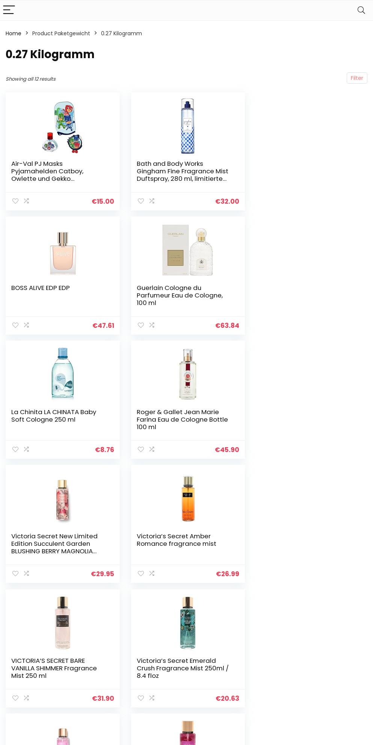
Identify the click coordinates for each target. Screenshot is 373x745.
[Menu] (9, 10)
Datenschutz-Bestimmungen (333, 645)
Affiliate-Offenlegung (330, 672)
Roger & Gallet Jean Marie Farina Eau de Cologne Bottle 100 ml (305, 295)
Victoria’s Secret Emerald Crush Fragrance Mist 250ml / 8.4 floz (57, 544)
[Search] (361, 10)
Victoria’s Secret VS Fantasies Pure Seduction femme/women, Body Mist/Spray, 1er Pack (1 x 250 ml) (306, 551)
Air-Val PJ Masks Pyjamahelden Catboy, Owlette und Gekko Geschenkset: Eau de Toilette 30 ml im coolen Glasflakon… (56, 178)
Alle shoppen (271, 652)
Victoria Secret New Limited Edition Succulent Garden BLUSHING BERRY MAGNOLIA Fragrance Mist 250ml (54, 423)
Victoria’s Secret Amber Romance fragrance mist (175, 415)
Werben (264, 683)
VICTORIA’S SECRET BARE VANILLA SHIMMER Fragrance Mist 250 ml (303, 419)
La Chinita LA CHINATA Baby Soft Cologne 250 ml (178, 291)
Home (13, 33)
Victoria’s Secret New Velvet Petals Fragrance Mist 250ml (180, 540)
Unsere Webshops (277, 673)
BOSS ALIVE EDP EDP (289, 163)
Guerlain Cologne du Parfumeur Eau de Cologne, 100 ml (54, 295)
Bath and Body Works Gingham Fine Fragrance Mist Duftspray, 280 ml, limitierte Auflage (181, 175)
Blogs (261, 662)
